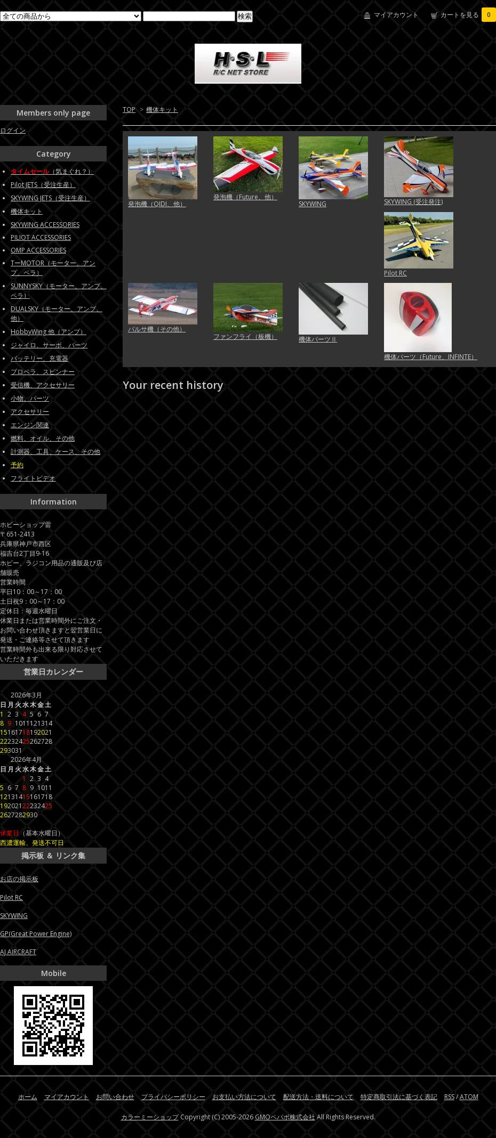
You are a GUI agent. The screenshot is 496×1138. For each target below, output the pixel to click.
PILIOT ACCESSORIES (41, 237)
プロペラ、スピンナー (43, 371)
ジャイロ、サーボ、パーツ (49, 344)
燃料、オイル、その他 (43, 438)
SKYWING (312, 203)
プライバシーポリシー (173, 1096)
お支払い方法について (244, 1096)
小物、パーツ (30, 398)
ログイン (13, 130)
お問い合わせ (115, 1096)
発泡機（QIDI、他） (157, 203)
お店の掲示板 (19, 878)
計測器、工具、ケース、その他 (55, 451)
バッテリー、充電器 (39, 358)
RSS (449, 1096)
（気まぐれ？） (52, 171)
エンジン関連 (30, 424)
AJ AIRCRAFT (18, 951)
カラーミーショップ (150, 1116)
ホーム (27, 1096)
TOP (129, 109)
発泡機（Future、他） (245, 196)
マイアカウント (396, 14)
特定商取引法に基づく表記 (399, 1096)
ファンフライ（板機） (245, 336)
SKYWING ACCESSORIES (45, 224)
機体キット (162, 109)
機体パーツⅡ (318, 339)
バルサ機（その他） (157, 329)
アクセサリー (30, 411)
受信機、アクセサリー (43, 384)
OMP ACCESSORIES (38, 250)
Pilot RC (395, 273)
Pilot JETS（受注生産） (43, 184)
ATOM (469, 1096)
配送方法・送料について (318, 1096)
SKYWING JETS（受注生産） (50, 197)
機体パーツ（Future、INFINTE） (430, 356)
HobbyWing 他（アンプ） (48, 331)
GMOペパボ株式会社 (285, 1116)
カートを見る (468, 14)
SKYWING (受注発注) (413, 201)
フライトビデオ (33, 478)
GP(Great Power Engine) (35, 933)
